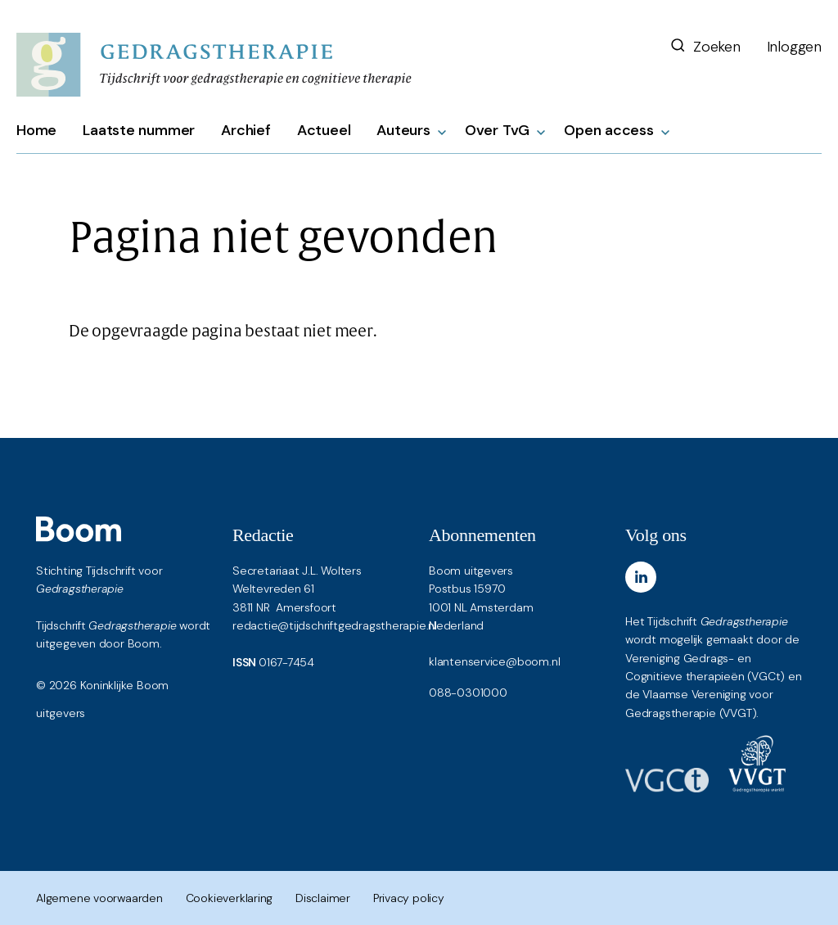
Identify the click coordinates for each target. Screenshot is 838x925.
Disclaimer (322, 898)
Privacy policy (408, 898)
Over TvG (497, 130)
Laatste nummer (139, 130)
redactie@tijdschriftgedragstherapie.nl (334, 625)
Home (36, 130)
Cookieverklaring (229, 898)
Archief (246, 130)
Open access (609, 130)
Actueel (324, 130)
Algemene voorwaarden (99, 898)
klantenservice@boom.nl (494, 661)
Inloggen (794, 46)
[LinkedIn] (640, 577)
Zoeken (705, 46)
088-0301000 (468, 692)
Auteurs (403, 130)
